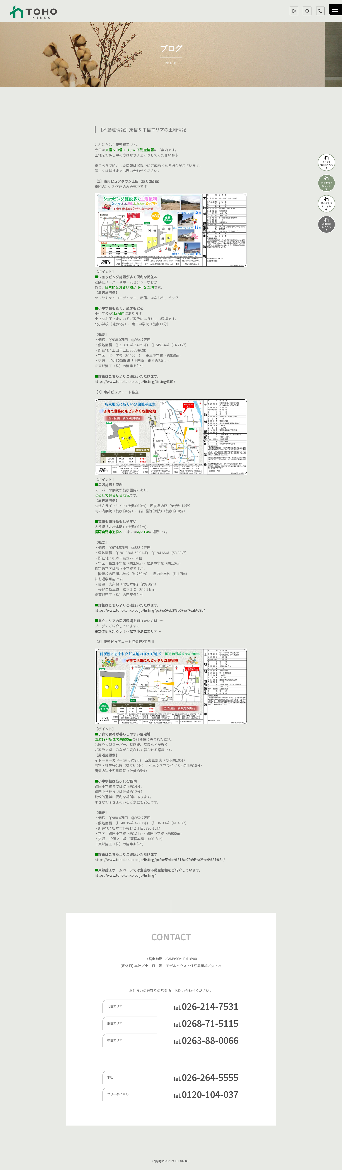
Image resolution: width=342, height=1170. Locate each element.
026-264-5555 (210, 1077)
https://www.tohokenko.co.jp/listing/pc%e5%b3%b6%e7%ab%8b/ (150, 610)
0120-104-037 (210, 1094)
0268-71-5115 (210, 1023)
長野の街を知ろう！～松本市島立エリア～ (128, 631)
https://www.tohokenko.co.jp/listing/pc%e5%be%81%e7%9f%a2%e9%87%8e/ (160, 859)
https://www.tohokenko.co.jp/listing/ (125, 875)
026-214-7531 (210, 1006)
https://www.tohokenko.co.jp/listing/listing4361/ (135, 381)
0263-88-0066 (210, 1040)
